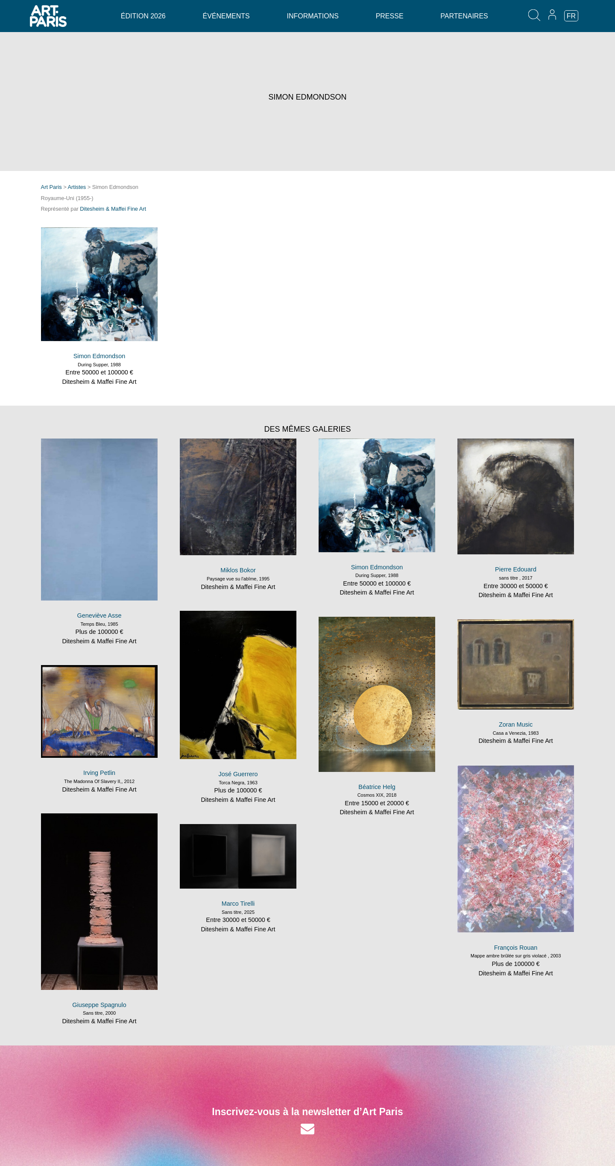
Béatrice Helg (376, 786)
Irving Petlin (99, 772)
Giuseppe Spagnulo (99, 1004)
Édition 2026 (143, 16)
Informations (312, 16)
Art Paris (51, 187)
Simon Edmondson (99, 356)
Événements (225, 16)
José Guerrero (238, 774)
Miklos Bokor (237, 570)
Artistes (77, 187)
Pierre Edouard (515, 569)
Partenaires (464, 16)
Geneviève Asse (99, 615)
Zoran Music (516, 724)
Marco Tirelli (238, 903)
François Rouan (516, 947)
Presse (390, 16)
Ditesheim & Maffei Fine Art (113, 209)
